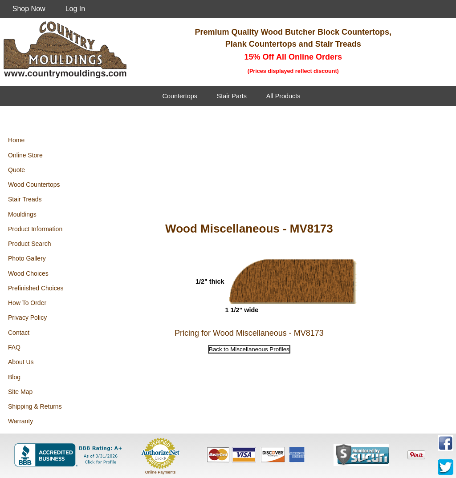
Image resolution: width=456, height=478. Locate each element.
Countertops (180, 96)
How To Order (27, 302)
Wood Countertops (34, 184)
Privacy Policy (27, 317)
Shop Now (28, 8)
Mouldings (22, 214)
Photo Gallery (27, 258)
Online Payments (160, 472)
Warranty (20, 421)
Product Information (35, 229)
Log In (75, 8)
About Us (21, 362)
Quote (16, 169)
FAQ (14, 347)
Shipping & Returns (35, 406)
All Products (283, 96)
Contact (18, 332)
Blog (14, 377)
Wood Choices (28, 273)
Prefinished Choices (36, 288)
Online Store (25, 155)
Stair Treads (24, 199)
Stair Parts (232, 96)
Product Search (29, 243)
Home (16, 140)
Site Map (20, 391)
